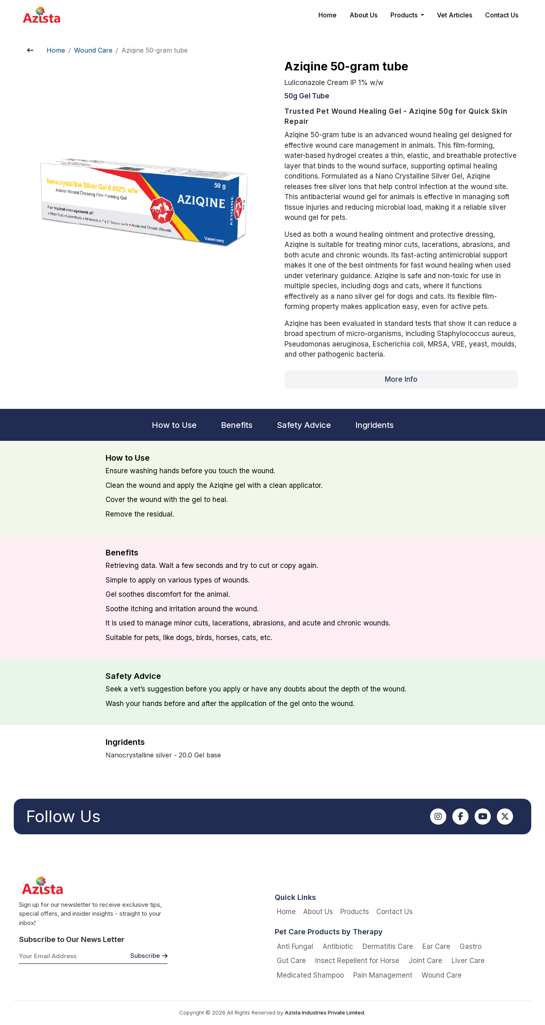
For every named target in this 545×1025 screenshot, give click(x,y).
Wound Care (93, 50)
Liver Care (468, 961)
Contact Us (501, 15)
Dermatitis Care (388, 946)
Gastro (470, 946)
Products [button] (404, 15)
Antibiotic (337, 946)
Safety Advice (304, 425)
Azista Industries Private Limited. (325, 1012)
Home (327, 15)
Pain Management (382, 975)
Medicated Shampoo (310, 975)
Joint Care (425, 961)
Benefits (236, 425)
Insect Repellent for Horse (357, 961)
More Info (401, 379)
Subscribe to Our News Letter (72, 939)
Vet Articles (454, 15)
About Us (363, 15)
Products (354, 912)
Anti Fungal (295, 946)
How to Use (174, 425)
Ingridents (374, 425)
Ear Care (436, 946)
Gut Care (291, 961)
